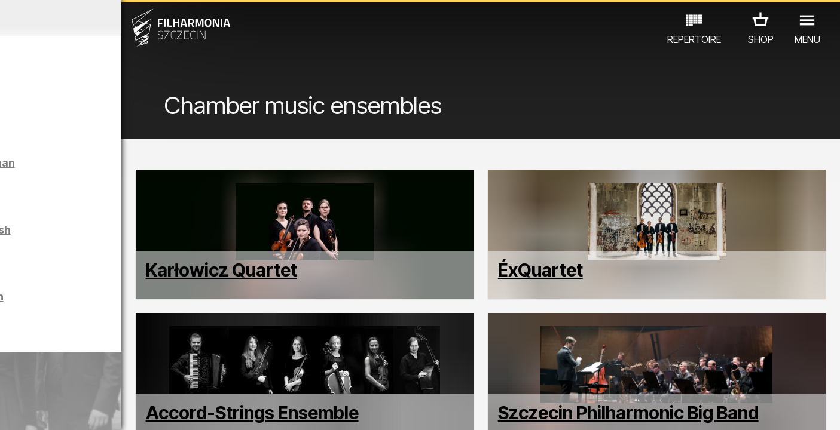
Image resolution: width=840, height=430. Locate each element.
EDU (81, 378)
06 (97, 410)
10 (165, 410)
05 (80, 410)
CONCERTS (32, 378)
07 (114, 410)
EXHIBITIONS (132, 378)
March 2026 (109, 18)
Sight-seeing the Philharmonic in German (133, 179)
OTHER (189, 378)
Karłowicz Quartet (315, 300)
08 (132, 410)
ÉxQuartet (586, 300)
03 (47, 410)
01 (12, 410)
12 (199, 410)
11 (183, 410)
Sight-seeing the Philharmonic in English (131, 246)
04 (63, 410)
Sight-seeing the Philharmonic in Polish (127, 312)
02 (29, 410)
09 (149, 410)
